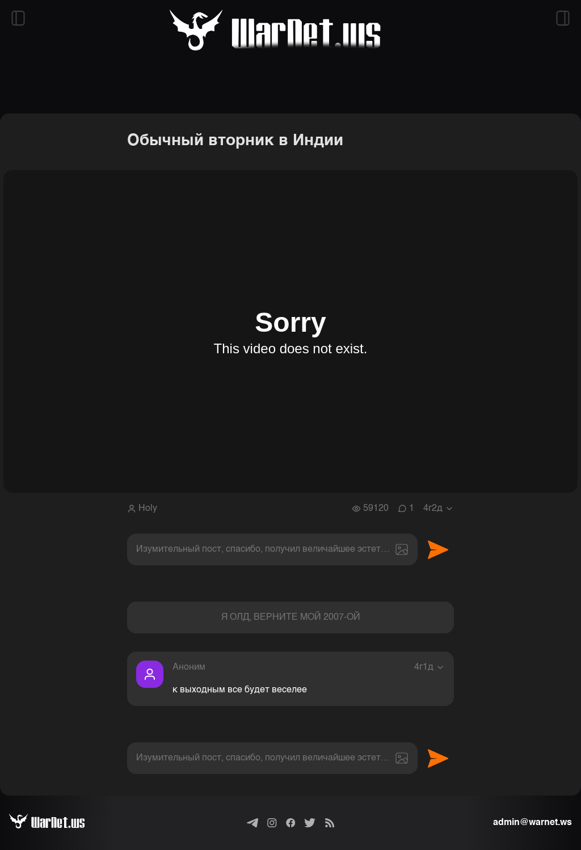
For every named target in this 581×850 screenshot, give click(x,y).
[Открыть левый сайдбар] (18, 18)
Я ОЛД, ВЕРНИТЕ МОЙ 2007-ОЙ (290, 617)
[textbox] (272, 549)
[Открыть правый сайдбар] (563, 18)
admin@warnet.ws (532, 822)
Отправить (438, 549)
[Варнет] (56, 823)
